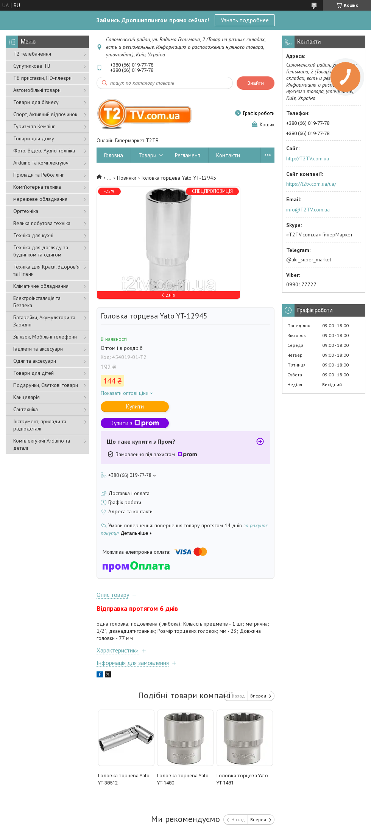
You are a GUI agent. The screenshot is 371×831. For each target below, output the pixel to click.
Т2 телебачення (32, 53)
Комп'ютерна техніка (37, 186)
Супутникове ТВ (31, 65)
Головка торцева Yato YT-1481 (242, 779)
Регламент (188, 155)
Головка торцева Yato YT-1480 (183, 779)
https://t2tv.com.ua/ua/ (311, 183)
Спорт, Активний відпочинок (45, 114)
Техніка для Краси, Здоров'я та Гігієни (46, 270)
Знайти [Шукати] (255, 83)
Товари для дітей (33, 373)
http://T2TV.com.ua (307, 158)
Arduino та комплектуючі (41, 162)
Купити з (135, 423)
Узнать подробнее (245, 20)
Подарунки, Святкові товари (45, 385)
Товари (147, 155)
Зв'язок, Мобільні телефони (45, 336)
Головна (113, 155)
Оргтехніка (25, 211)
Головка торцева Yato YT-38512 (124, 779)
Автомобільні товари (37, 90)
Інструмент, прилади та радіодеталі (39, 425)
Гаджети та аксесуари (38, 348)
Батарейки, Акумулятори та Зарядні (44, 321)
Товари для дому (33, 138)
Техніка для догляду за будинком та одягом (40, 251)
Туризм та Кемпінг (34, 126)
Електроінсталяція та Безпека (37, 302)
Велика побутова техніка (41, 223)
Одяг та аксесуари (34, 360)
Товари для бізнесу (36, 102)
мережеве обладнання (40, 199)
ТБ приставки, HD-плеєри (42, 78)
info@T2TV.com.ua (308, 209)
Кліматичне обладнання (41, 286)
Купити (135, 406)
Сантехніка (25, 409)
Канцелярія (26, 397)
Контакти (228, 155)
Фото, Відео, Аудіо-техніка (44, 150)
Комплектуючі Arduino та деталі (41, 444)
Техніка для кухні (33, 235)
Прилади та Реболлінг (38, 174)
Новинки (126, 177)
